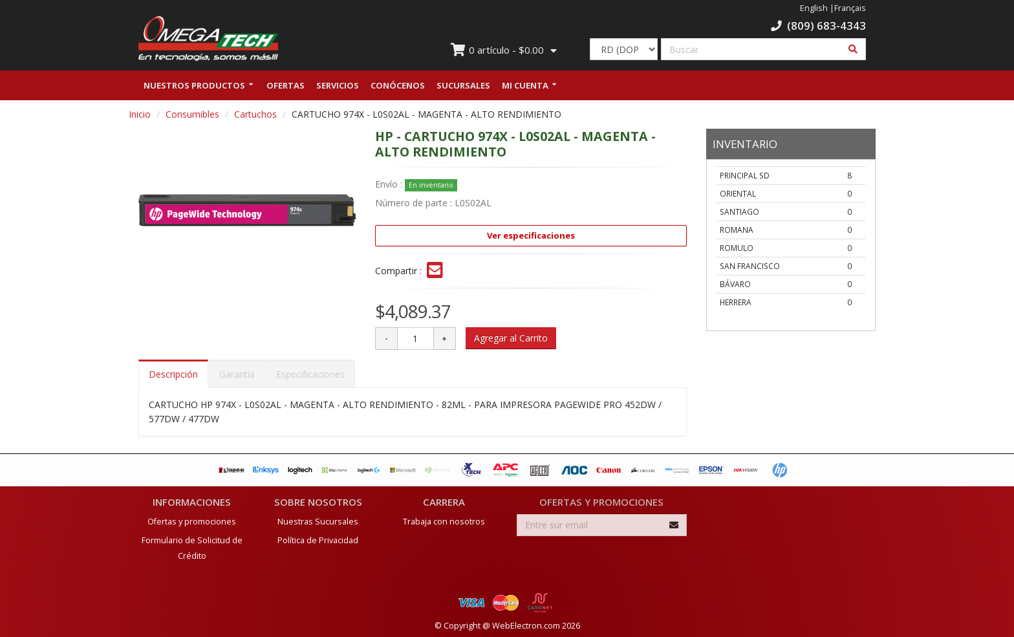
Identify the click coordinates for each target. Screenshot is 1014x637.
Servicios (337, 86)
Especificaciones (310, 375)
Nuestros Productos (194, 86)
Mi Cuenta (525, 86)
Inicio (140, 115)
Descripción (173, 375)
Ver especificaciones (531, 236)
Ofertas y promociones (191, 518)
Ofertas (285, 86)
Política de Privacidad (317, 537)
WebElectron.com (526, 623)
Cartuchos (255, 115)
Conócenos (398, 86)
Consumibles (192, 115)
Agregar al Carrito (511, 339)
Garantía (237, 375)
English (814, 8)
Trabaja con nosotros (444, 518)
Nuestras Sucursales (317, 518)
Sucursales (463, 86)
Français (850, 8)
